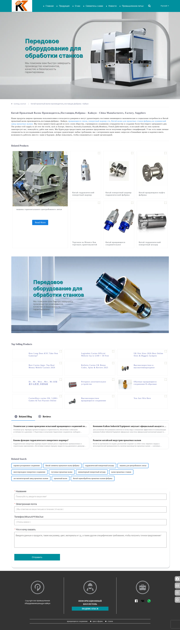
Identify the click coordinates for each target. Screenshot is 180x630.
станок (110, 621)
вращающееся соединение (77, 621)
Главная (50, 6)
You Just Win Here (142, 398)
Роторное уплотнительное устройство (93, 383)
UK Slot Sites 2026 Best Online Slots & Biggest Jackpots (148, 354)
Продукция (64, 6)
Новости (112, 6)
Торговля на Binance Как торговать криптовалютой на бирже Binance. (84, 244)
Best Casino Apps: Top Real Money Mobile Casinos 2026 (42, 366)
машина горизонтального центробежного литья (39, 209)
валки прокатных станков (121, 472)
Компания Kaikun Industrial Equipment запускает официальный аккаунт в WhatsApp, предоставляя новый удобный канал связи (130, 426)
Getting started (20, 104)
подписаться (90, 608)
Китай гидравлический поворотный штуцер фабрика (150, 244)
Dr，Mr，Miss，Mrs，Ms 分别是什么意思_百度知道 (43, 383)
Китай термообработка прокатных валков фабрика (92, 478)
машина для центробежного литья (133, 466)
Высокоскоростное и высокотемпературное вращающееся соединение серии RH (146, 366)
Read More (40, 222)
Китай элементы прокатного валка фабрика (62, 466)
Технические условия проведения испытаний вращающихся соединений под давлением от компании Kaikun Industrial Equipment (50, 426)
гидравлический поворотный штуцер (99, 466)
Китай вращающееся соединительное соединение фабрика (115, 244)
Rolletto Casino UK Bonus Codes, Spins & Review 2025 (94, 366)
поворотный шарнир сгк (99, 121)
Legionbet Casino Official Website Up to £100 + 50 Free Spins (95, 354)
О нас (77, 6)
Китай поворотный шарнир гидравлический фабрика (119, 194)
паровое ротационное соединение (27, 466)
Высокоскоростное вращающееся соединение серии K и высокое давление (95, 399)
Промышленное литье (133, 6)
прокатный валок (60, 478)
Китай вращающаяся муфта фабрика (152, 194)
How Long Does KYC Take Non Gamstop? (43, 354)
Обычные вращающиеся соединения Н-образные (145, 383)
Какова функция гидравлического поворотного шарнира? (41, 440)
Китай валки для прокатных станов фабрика (131, 121)
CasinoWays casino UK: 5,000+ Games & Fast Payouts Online (43, 399)
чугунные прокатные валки (61, 472)
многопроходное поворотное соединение (29, 472)
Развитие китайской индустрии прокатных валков (117, 440)
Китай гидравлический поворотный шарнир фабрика (83, 195)
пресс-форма (98, 621)
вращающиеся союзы (77, 121)
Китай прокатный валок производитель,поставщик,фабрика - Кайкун (60, 104)
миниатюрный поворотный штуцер (92, 472)
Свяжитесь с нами (94, 6)
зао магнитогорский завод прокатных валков (31, 478)
